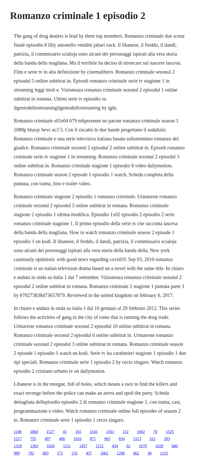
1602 (141, 432)
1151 (67, 446)
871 (93, 439)
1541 (94, 432)
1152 (99, 446)
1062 (104, 453)
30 (149, 453)
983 (107, 439)
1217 (18, 439)
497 (47, 439)
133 (74, 453)
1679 (143, 446)
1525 (170, 432)
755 (33, 439)
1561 (110, 432)
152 (126, 432)
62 (128, 446)
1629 (159, 446)
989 (17, 453)
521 (152, 439)
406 (62, 439)
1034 (50, 446)
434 (115, 446)
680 (175, 446)
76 (155, 432)
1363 (34, 446)
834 (122, 439)
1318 (18, 446)
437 (89, 453)
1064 (34, 432)
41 (65, 432)
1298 (121, 453)
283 (167, 439)
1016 (77, 439)
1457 (83, 446)
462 (136, 453)
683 (46, 453)
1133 (164, 453)
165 (78, 432)
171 (60, 453)
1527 (50, 432)
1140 (17, 432)
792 (31, 453)
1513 (137, 439)
